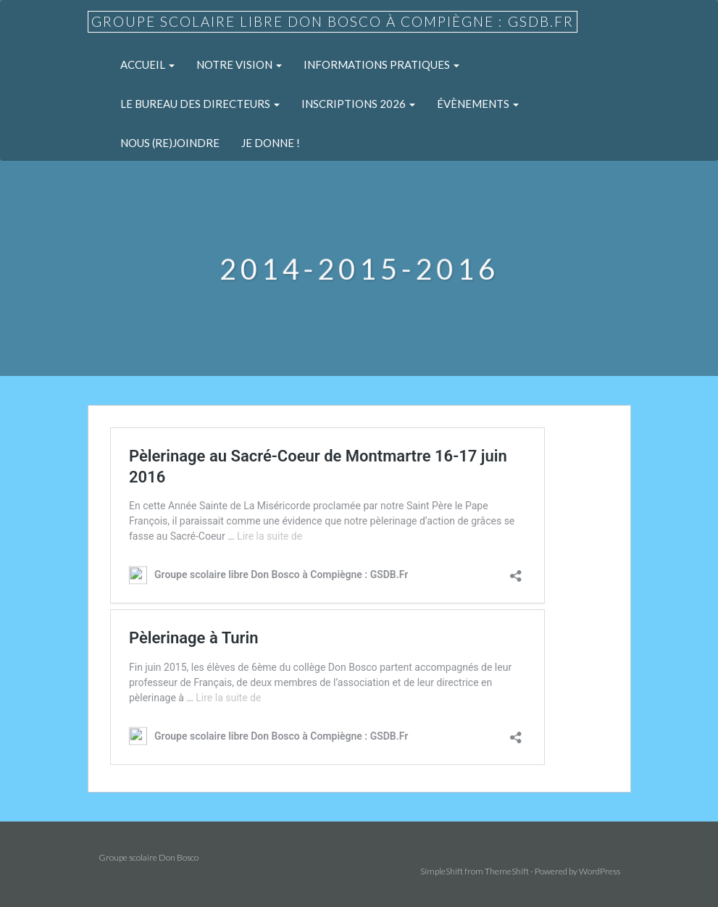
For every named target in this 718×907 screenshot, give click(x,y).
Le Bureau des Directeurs (200, 103)
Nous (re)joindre (170, 142)
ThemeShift (507, 871)
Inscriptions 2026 (358, 103)
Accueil (147, 64)
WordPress (599, 871)
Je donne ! (270, 142)
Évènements (478, 103)
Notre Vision (239, 64)
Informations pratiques (381, 64)
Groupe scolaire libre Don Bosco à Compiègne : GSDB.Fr (332, 21)
